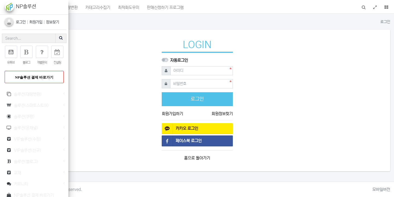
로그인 (21, 22)
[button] (76, 6)
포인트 (106, 7)
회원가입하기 (206, 113)
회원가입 (36, 22)
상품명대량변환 (133, 7)
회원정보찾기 (256, 113)
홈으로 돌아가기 (231, 158)
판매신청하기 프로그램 (233, 7)
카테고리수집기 (165, 7)
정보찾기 (52, 22)
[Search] (29, 38)
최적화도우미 (196, 7)
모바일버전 (381, 189)
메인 (88, 7)
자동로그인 (213, 60)
